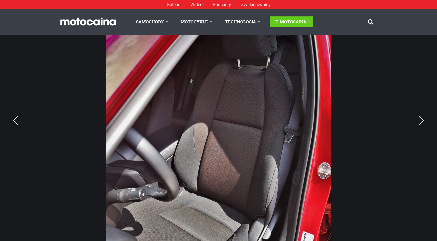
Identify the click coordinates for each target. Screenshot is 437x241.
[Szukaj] (370, 21)
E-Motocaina (290, 21)
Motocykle (194, 21)
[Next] (421, 121)
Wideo (196, 4)
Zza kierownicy (256, 4)
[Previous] (15, 121)
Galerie (173, 4)
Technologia (240, 21)
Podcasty (222, 4)
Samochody (150, 21)
